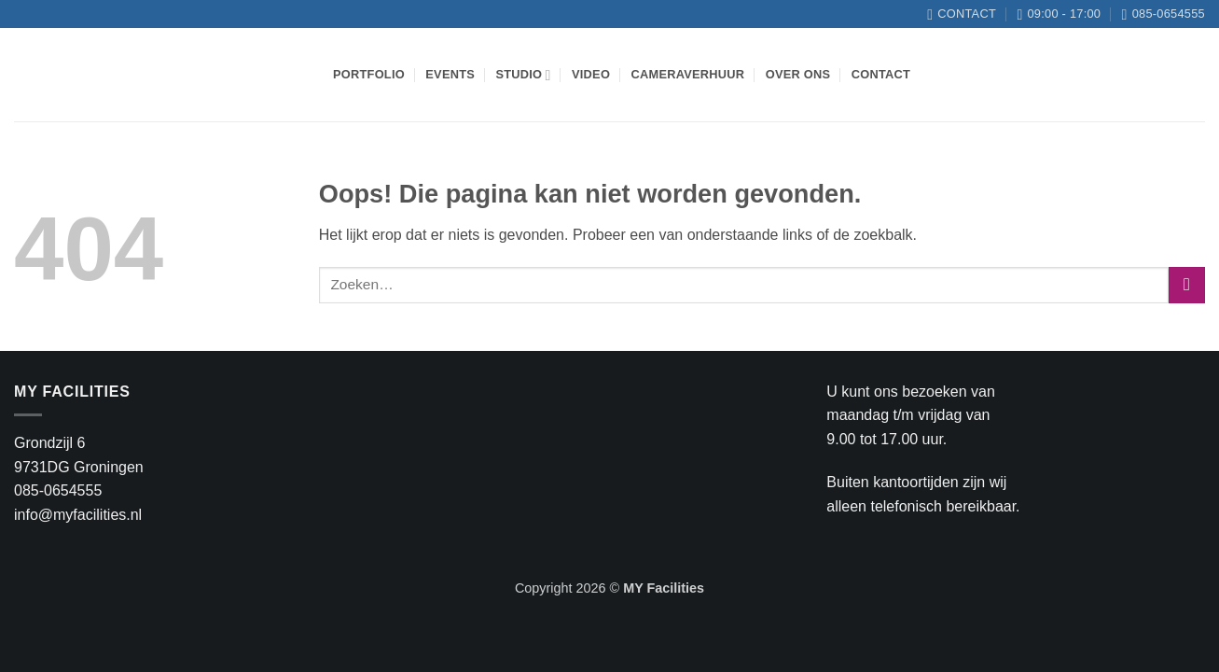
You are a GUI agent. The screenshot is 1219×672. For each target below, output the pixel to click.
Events (450, 74)
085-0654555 (58, 490)
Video (591, 74)
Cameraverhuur (688, 74)
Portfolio (369, 74)
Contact (881, 74)
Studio (522, 75)
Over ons (798, 74)
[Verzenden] (1187, 285)
